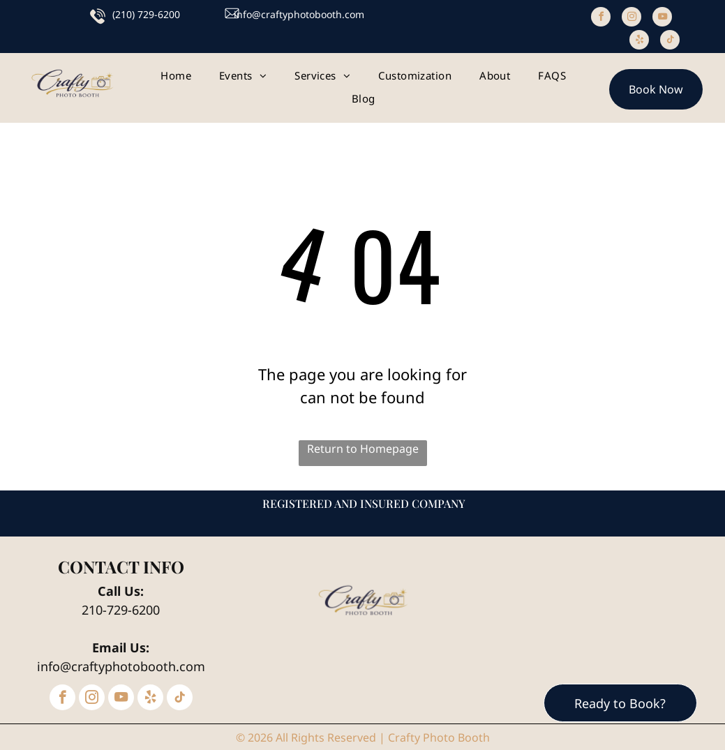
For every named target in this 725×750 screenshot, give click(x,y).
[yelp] (639, 41)
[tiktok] (670, 41)
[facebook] (601, 18)
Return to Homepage (363, 448)
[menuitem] (176, 75)
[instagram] (631, 18)
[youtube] (662, 18)
